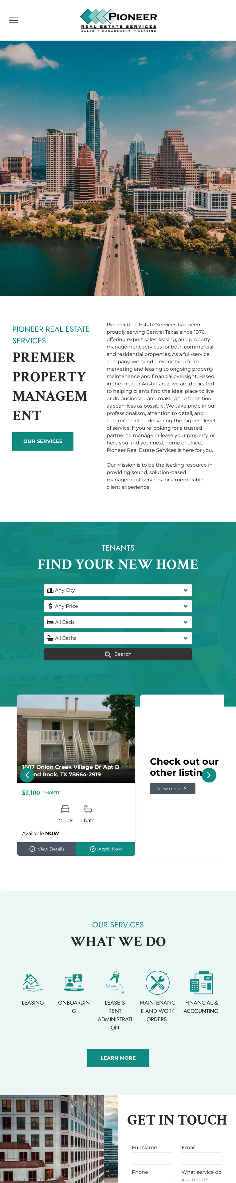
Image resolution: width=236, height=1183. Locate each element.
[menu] (14, 20)
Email (188, 1147)
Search (118, 654)
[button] (118, 590)
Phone (140, 1172)
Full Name (144, 1147)
